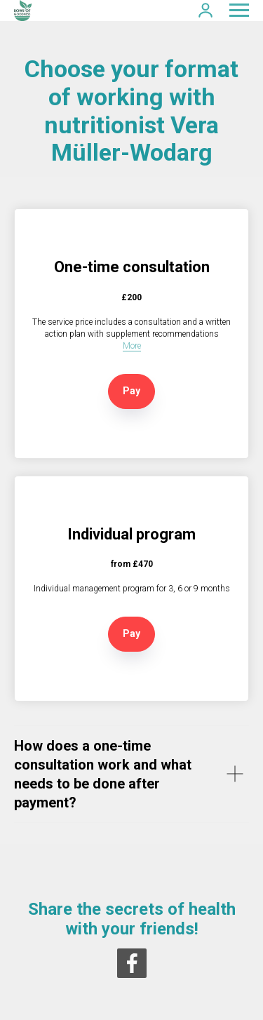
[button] (205, 9)
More (132, 346)
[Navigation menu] (239, 11)
